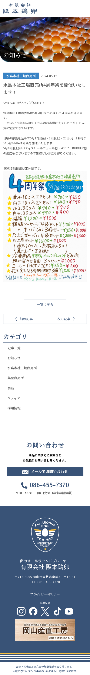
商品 (10, 388)
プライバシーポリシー (45, 594)
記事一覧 (14, 347)
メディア (13, 398)
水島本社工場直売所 (22, 367)
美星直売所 (15, 377)
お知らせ (13, 357)
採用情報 (14, 408)
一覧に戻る (45, 304)
